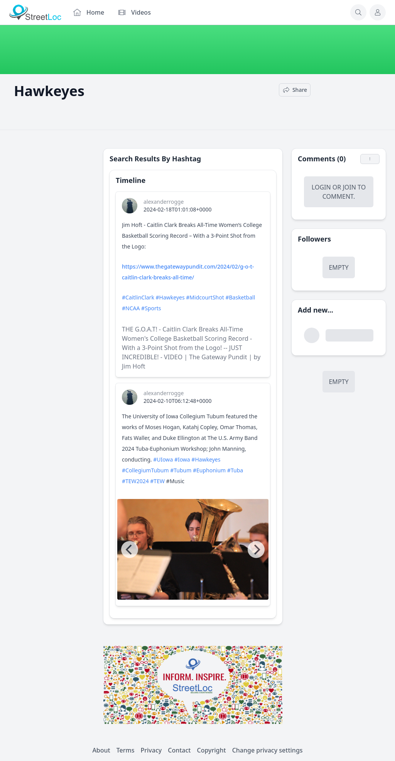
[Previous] (129, 549)
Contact (179, 750)
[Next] (256, 549)
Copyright (211, 750)
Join (349, 187)
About (101, 750)
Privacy (151, 750)
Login (321, 187)
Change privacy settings (267, 750)
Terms (125, 750)
